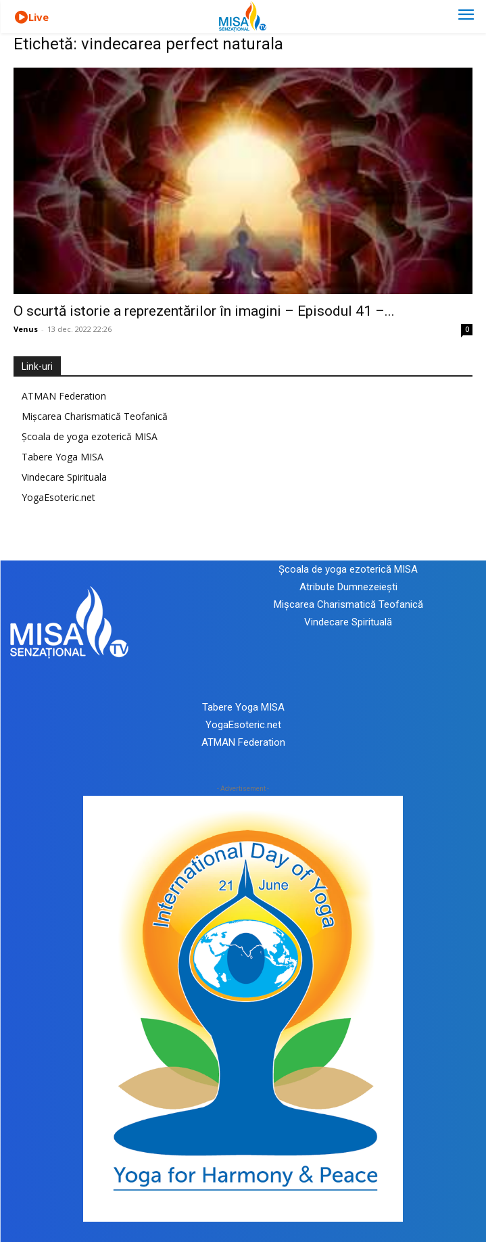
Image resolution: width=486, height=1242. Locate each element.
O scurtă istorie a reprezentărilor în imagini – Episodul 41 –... (204, 311)
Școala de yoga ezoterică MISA (89, 436)
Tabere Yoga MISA (62, 456)
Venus (26, 329)
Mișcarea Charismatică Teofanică (95, 416)
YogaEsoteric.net (58, 497)
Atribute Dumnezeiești (348, 587)
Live (38, 17)
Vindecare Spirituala (64, 477)
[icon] (21, 17)
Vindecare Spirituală (348, 622)
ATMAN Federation (64, 395)
